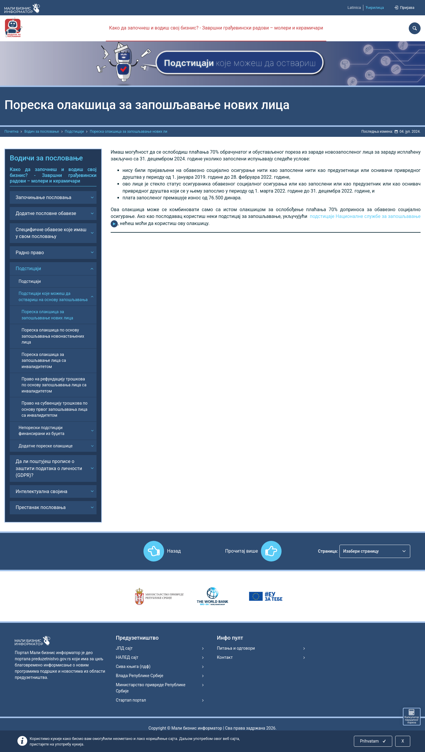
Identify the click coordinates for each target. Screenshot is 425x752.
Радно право (30, 252)
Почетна (11, 131)
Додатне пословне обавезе (46, 213)
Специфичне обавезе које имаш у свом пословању (51, 233)
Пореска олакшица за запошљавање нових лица (47, 314)
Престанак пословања (41, 507)
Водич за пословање (41, 131)
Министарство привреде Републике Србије (151, 687)
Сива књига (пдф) (133, 666)
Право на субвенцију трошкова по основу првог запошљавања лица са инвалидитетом (55, 409)
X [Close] (402, 741)
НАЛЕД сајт (127, 657)
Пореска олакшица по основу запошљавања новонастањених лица (53, 336)
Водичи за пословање (46, 158)
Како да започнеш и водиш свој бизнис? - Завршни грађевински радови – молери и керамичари (216, 28)
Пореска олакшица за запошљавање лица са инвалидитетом (44, 360)
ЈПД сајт (124, 648)
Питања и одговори (236, 648)
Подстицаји (74, 131)
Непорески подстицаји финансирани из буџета (41, 430)
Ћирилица (374, 7)
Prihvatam (373, 741)
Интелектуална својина (41, 491)
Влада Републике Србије (140, 675)
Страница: (328, 551)
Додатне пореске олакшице (46, 446)
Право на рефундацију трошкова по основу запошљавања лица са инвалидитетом (54, 385)
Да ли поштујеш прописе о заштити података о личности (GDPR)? (49, 468)
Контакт (225, 657)
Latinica (354, 7)
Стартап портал (131, 700)
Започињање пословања (43, 197)
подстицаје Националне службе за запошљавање (365, 216)
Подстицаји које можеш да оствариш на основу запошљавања (53, 296)
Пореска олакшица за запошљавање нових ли (128, 131)
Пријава (404, 7)
